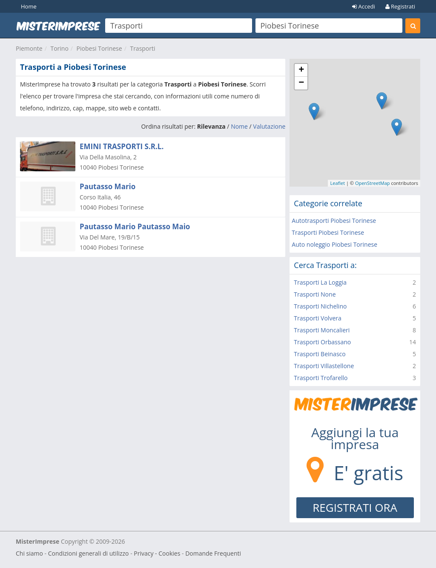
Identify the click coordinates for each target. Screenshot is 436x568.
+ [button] (301, 70)
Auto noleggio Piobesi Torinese (334, 244)
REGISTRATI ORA (355, 507)
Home (29, 6)
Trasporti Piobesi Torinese (328, 232)
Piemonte (29, 48)
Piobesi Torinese (99, 48)
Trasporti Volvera (317, 318)
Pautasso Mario (107, 186)
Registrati (400, 6)
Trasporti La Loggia (320, 282)
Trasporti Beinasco (319, 354)
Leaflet (337, 183)
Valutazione (269, 126)
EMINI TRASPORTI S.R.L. (122, 146)
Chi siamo (29, 553)
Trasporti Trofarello (320, 378)
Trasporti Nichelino (320, 306)
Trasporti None (315, 294)
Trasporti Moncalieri (322, 330)
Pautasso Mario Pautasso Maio (135, 226)
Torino (59, 48)
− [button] (301, 83)
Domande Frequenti (213, 553)
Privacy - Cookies (157, 553)
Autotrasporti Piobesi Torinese (334, 220)
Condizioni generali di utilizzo (88, 553)
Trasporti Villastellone (324, 366)
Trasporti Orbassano (322, 342)
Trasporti (142, 48)
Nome (239, 126)
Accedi (363, 6)
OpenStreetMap (372, 183)
